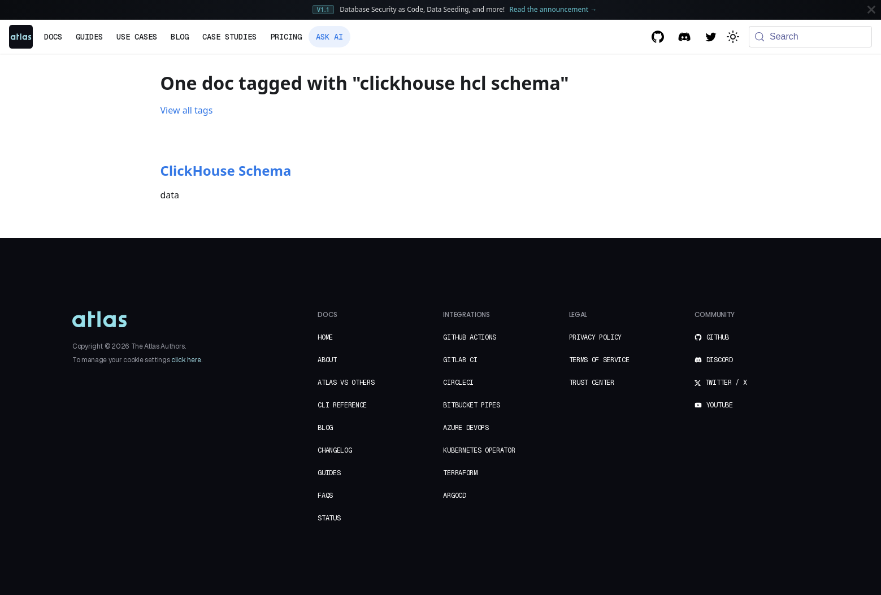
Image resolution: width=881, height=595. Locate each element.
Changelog (334, 450)
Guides (329, 472)
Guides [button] (89, 37)
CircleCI (458, 382)
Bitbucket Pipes (471, 405)
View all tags (186, 110)
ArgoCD (454, 495)
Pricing (286, 37)
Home (325, 337)
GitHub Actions (469, 337)
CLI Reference (342, 405)
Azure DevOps (465, 427)
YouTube (714, 405)
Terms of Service (599, 359)
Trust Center (591, 382)
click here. (186, 359)
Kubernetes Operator (479, 450)
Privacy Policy (595, 337)
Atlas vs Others (346, 382)
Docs (53, 37)
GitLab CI (460, 359)
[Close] (871, 10)
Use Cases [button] (136, 37)
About (327, 359)
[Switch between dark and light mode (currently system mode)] (733, 37)
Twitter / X (721, 382)
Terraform (460, 472)
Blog (180, 37)
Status (329, 518)
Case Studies (229, 37)
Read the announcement (553, 9)
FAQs (325, 495)
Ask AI (329, 37)
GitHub (712, 337)
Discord (714, 359)
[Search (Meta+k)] (810, 36)
